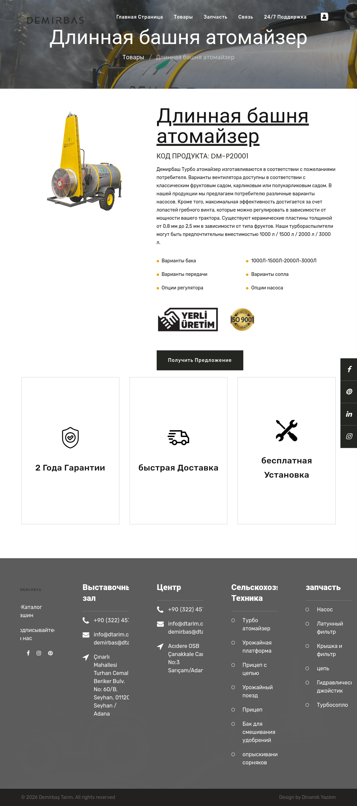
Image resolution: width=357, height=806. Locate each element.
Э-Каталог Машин (28, 586)
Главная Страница (139, 17)
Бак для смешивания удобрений (272, 732)
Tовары (183, 17)
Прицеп (266, 709)
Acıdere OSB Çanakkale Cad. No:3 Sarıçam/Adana (201, 658)
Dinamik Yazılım (319, 797)
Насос (339, 609)
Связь (245, 17)
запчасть (215, 17)
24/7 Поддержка (285, 17)
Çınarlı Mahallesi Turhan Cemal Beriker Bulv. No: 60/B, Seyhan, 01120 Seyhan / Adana (126, 685)
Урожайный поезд (271, 691)
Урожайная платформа (271, 646)
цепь (337, 668)
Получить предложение (200, 360)
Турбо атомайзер (270, 624)
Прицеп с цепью (268, 669)
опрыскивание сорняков (275, 758)
